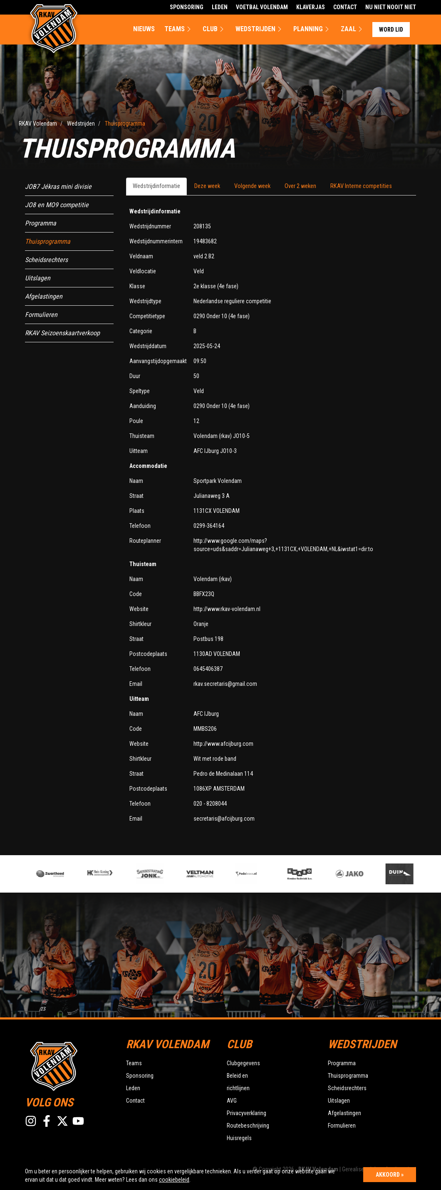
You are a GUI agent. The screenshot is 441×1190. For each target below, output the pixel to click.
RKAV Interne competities (361, 186)
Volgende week (252, 186)
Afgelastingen (43, 296)
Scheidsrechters (46, 260)
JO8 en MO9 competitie (57, 205)
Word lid (391, 29)
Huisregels (239, 1138)
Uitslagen (37, 278)
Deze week (207, 186)
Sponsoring (186, 7)
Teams (178, 29)
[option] (157, 874)
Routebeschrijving (248, 1125)
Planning (312, 29)
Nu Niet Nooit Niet (390, 7)
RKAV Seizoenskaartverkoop (62, 333)
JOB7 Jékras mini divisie (58, 186)
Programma (40, 223)
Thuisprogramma (47, 241)
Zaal (352, 29)
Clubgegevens (243, 1063)
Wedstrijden (259, 29)
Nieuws (144, 29)
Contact (345, 7)
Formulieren (41, 315)
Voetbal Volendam (262, 7)
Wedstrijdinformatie (156, 186)
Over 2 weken (300, 186)
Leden (220, 7)
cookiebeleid (174, 1179)
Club (214, 29)
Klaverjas (310, 7)
